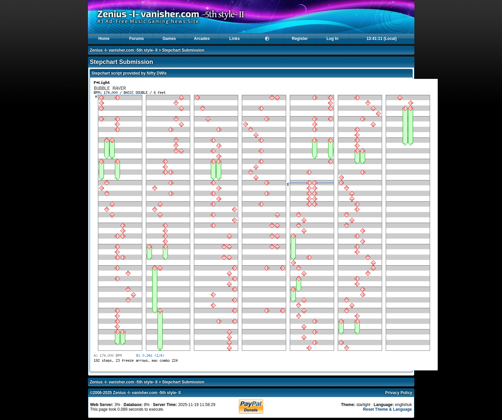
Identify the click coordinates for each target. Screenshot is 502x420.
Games (169, 38)
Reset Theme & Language (387, 409)
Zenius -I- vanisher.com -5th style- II (124, 50)
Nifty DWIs (157, 73)
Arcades (202, 38)
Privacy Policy (398, 392)
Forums (136, 38)
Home (103, 38)
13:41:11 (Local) (381, 38)
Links (234, 38)
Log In (332, 38)
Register (300, 38)
